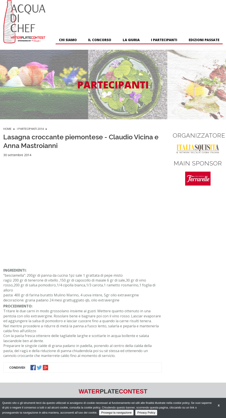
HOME (7, 129)
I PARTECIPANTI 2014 (30, 129)
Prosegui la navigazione (116, 412)
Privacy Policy (146, 412)
